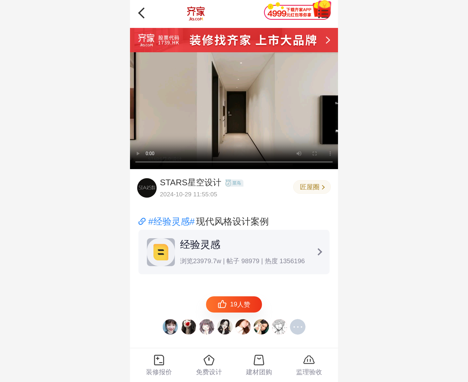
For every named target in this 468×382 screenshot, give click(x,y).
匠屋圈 (312, 187)
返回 (143, 12)
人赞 (234, 304)
